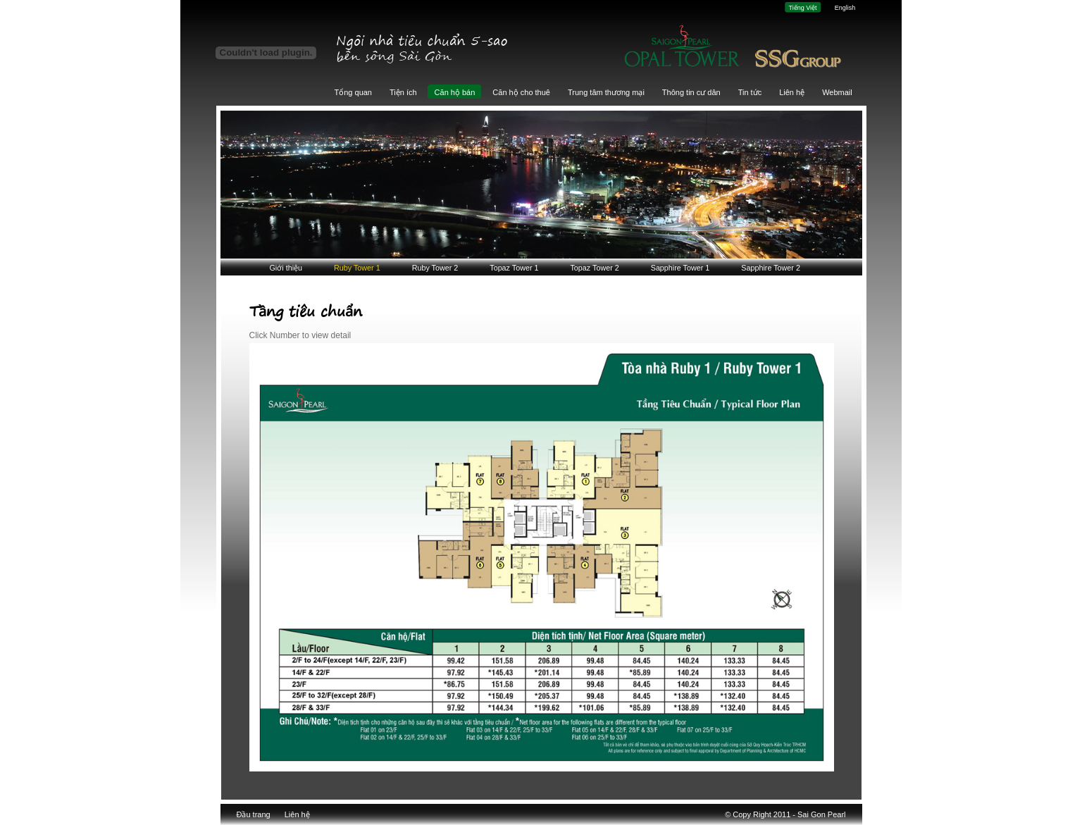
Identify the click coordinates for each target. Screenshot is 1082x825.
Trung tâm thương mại (606, 92)
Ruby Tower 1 (357, 267)
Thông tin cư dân (691, 92)
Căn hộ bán (455, 92)
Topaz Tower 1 (514, 267)
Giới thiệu (286, 267)
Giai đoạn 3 (737, 50)
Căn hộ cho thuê (521, 92)
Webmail (837, 92)
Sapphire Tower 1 (680, 267)
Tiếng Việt (802, 7)
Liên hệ (791, 92)
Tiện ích (403, 92)
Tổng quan (353, 92)
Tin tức (750, 92)
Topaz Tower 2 (594, 267)
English (845, 7)
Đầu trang (253, 814)
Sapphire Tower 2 (770, 267)
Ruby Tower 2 (435, 267)
